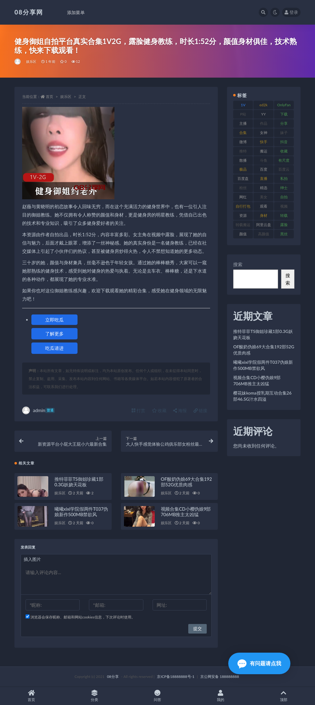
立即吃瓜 (54, 319)
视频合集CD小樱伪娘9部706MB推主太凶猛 (186, 511)
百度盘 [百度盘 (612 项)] (243, 178)
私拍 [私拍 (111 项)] (284, 178)
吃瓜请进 (54, 348)
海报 (180, 410)
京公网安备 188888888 (219, 676)
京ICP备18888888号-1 (175, 676)
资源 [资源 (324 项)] (243, 215)
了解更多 (54, 333)
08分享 (113, 676)
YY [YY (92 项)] (263, 114)
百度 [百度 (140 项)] (263, 169)
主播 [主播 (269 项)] (243, 123)
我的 (220, 696)
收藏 (159, 410)
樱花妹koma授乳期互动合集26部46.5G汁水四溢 (262, 396)
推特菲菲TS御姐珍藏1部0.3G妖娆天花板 (78, 481)
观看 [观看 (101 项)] (263, 206)
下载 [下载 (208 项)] (284, 114)
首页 (49, 96)
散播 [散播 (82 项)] (243, 160)
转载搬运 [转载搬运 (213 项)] (243, 224)
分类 (94, 696)
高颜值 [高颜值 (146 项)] (263, 234)
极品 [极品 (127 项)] (243, 169)
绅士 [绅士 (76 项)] (284, 187)
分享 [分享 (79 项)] (284, 123)
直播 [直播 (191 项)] (263, 178)
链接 (200, 410)
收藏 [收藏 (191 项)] (284, 151)
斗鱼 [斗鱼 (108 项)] (263, 160)
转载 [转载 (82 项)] (284, 215)
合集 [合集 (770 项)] (243, 132)
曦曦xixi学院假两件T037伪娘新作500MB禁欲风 (81, 511)
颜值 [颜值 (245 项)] (243, 234)
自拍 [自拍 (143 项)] (284, 197)
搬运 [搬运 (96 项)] (263, 151)
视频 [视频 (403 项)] (284, 206)
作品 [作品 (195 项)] (263, 123)
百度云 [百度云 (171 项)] (283, 169)
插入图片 (32, 559)
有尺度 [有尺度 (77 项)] (283, 160)
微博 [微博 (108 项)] (243, 142)
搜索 (237, 264)
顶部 (283, 696)
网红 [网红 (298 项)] (243, 197)
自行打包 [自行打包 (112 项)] (243, 206)
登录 (291, 12)
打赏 (138, 410)
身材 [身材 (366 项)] (263, 215)
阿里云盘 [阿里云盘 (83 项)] (263, 224)
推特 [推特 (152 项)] (243, 151)
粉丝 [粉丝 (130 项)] (243, 187)
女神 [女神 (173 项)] (263, 132)
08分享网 (28, 12)
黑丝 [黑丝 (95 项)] (284, 234)
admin (38, 410)
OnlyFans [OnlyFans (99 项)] (284, 106)
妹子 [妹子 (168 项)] (284, 132)
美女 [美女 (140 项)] (263, 197)
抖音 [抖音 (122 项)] (284, 142)
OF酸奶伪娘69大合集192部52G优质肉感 (186, 481)
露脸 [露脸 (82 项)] (284, 224)
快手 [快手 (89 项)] (263, 142)
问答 (157, 696)
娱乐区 (31, 61)
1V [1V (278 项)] (243, 105)
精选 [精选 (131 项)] (263, 187)
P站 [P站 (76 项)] (243, 114)
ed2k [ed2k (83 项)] (264, 105)
